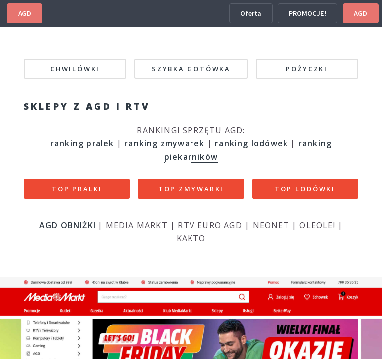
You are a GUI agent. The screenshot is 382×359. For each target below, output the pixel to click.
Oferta (250, 13)
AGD (24, 13)
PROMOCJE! (307, 13)
